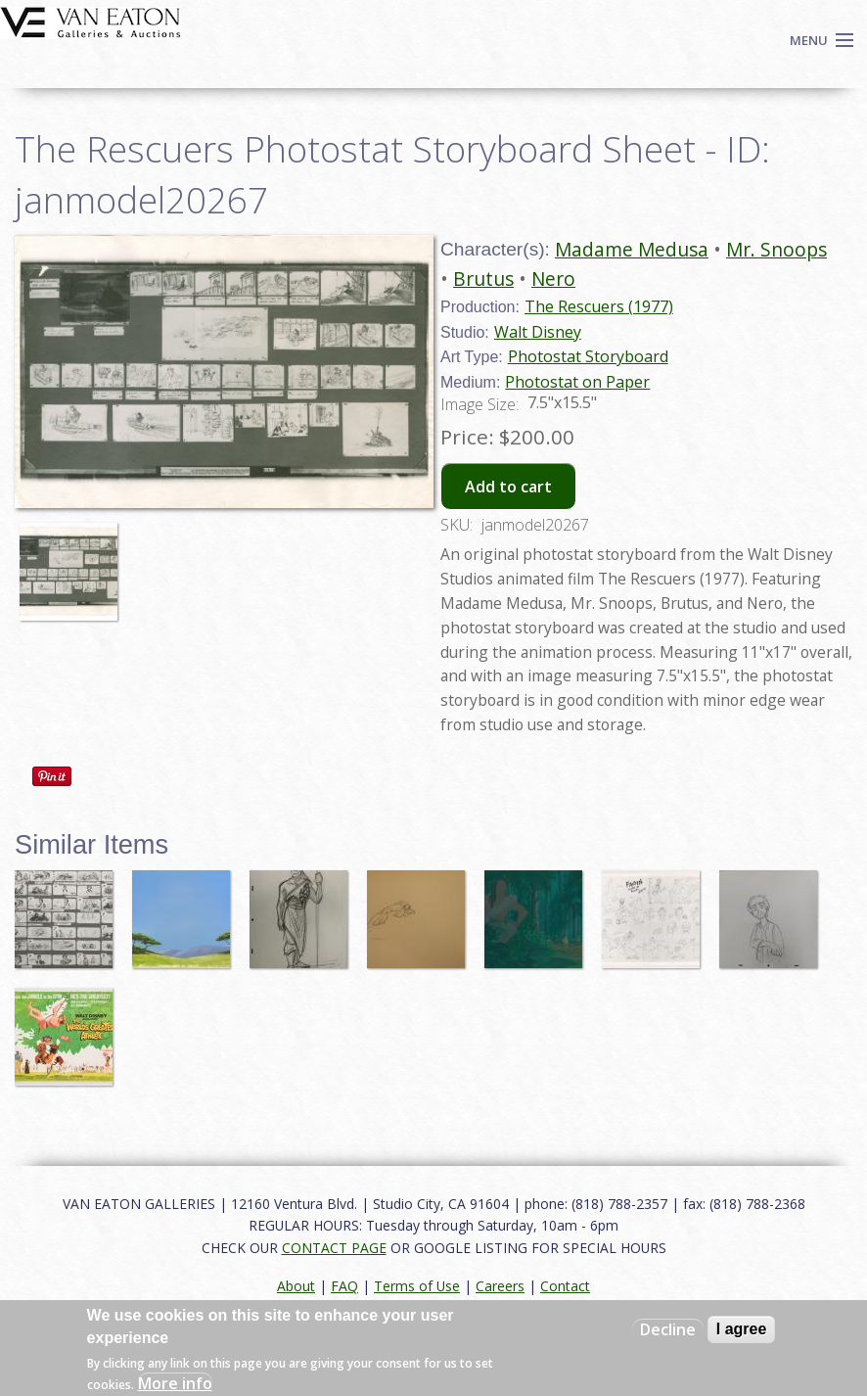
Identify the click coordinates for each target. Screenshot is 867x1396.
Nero (553, 278)
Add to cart (508, 486)
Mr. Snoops (776, 249)
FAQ (344, 1286)
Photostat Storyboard (588, 356)
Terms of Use (417, 1286)
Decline (668, 1329)
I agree (741, 1329)
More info (175, 1383)
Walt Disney (537, 332)
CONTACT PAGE (334, 1247)
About (296, 1286)
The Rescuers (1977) (599, 306)
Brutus (483, 278)
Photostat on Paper (577, 382)
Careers (500, 1286)
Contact (565, 1286)
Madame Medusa (631, 249)
